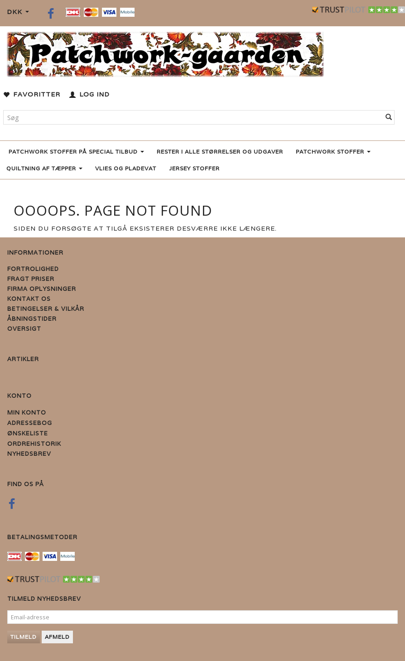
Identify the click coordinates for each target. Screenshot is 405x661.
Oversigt (24, 329)
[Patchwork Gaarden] (165, 52)
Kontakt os (29, 299)
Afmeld (57, 636)
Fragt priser (30, 279)
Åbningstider (32, 319)
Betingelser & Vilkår (45, 309)
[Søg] (389, 117)
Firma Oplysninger (41, 289)
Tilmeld (23, 636)
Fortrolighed (33, 269)
